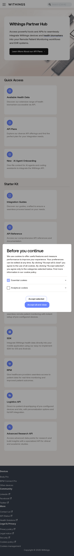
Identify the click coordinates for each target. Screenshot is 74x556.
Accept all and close (37, 304)
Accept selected (36, 299)
